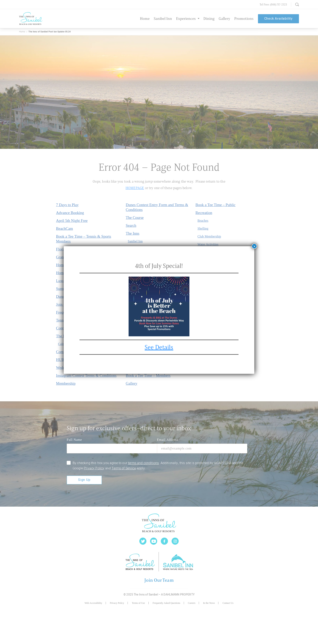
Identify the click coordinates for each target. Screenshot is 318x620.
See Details (159, 347)
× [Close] (254, 246)
